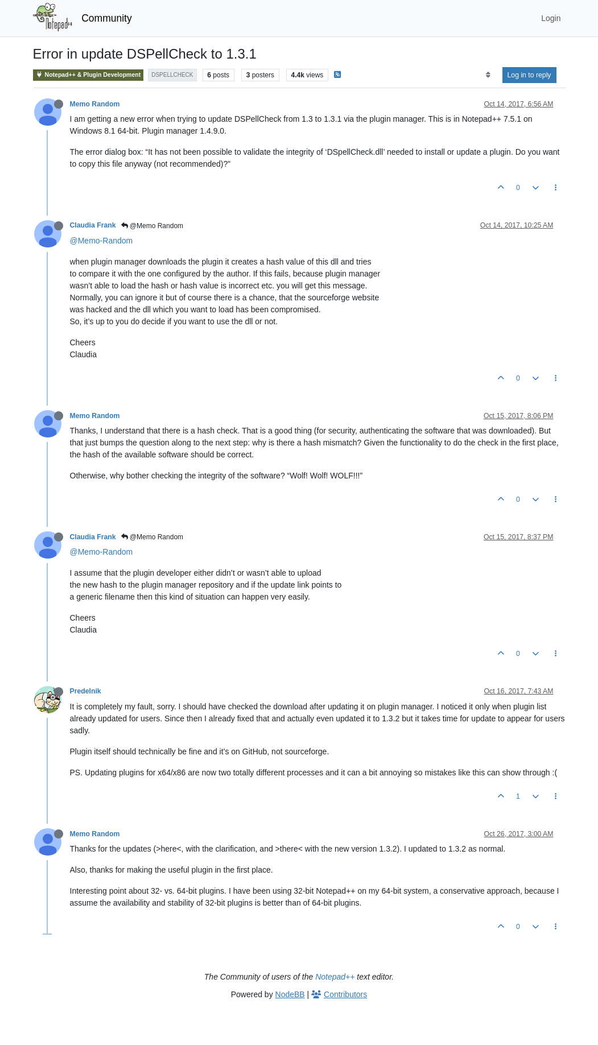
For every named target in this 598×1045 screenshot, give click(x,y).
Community (106, 18)
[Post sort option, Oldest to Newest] (488, 75)
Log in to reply (529, 75)
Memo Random (95, 104)
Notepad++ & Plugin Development (88, 75)
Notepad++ (334, 976)
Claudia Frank (93, 225)
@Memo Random (152, 226)
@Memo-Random (101, 240)
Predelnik (85, 691)
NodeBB (290, 994)
